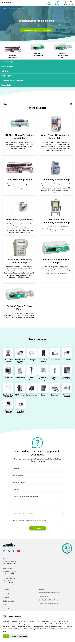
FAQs (5, 605)
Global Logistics (8, 601)
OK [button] (6, 636)
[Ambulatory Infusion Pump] (56, 168)
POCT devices (20, 395)
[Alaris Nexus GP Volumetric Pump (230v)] (56, 123)
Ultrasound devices (8, 412)
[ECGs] (67, 353)
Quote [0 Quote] (65, 3)
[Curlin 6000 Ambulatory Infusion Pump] (19, 248)
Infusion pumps (20, 377)
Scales (43, 395)
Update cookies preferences (48, 604)
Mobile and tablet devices (67, 378)
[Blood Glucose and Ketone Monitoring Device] (8, 353)
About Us (6, 609)
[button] (37, 104)
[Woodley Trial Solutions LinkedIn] (4, 551)
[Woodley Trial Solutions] (6, 2)
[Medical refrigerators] (55, 370)
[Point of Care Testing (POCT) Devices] (19, 388)
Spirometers (55, 395)
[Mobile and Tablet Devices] (67, 370)
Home (4, 8)
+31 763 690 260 (8, 583)
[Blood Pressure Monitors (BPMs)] (19, 353)
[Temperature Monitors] (67, 388)
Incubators (8, 377)
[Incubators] (8, 370)
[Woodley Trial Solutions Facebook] (14, 551)
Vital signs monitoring (20, 412)
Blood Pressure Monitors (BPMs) (20, 361)
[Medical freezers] (43, 370)
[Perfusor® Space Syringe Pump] (62, 47)
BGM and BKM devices (8, 360)
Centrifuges (31, 360)
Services (6, 597)
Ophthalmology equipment (8, 395)
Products (49, 3)
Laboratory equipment (31, 378)
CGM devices (55, 360)
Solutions (6, 589)
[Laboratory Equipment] (31, 370)
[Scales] (43, 388)
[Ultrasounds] (8, 404)
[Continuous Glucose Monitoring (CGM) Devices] (55, 353)
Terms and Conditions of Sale (49, 592)
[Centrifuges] (31, 353)
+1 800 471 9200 (8, 573)
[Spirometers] (55, 388)
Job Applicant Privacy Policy (48, 600)
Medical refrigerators (55, 378)
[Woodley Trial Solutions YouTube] (18, 551)
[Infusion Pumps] (19, 370)
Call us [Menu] (57, 3)
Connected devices (43, 360)
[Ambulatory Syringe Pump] (19, 208)
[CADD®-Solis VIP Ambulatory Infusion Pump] (56, 208)
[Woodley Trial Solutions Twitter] (9, 551)
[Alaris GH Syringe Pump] (12, 49)
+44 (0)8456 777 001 (9, 563)
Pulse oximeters (31, 395)
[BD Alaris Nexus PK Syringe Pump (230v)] (19, 123)
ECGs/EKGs (67, 360)
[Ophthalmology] (8, 388)
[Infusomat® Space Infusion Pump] (37, 47)
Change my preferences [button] (19, 636)
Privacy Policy (43, 596)
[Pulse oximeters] (31, 388)
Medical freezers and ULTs (43, 379)
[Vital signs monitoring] (20, 404)
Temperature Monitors (67, 395)
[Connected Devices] (43, 353)
